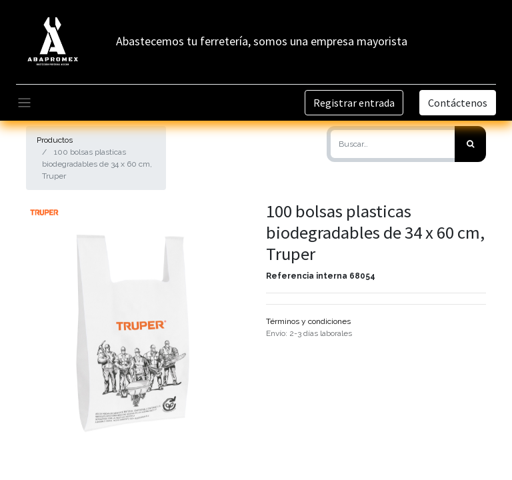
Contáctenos (457, 102)
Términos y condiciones (308, 321)
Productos (55, 140)
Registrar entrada (354, 102)
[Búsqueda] (470, 144)
